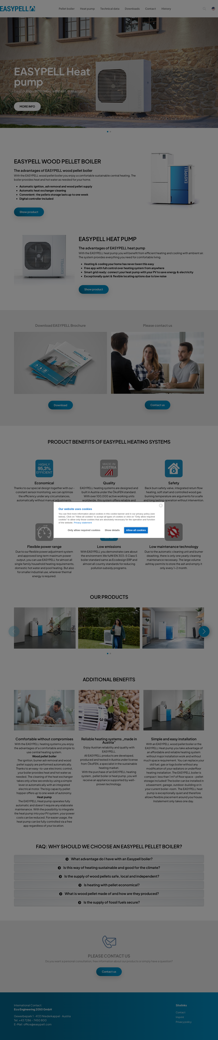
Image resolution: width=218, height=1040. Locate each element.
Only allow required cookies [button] (84, 530)
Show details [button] (112, 530)
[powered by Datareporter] (161, 507)
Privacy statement (83, 522)
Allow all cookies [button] (136, 530)
